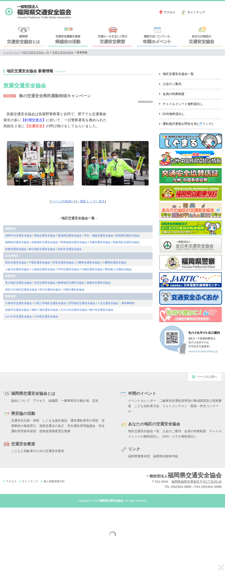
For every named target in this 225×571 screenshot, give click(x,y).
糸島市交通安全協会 (70, 249)
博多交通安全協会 (44, 235)
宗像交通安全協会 (100, 242)
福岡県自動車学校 (165, 456)
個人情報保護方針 (54, 481)
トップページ (11, 52)
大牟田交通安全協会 (46, 316)
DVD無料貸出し (174, 114)
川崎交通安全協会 (73, 289)
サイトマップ (196, 12)
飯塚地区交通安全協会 (71, 282)
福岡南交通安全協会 (17, 242)
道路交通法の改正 (51, 426)
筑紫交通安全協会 (63, 52)
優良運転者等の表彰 (84, 420)
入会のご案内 (172, 84)
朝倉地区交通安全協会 (126, 242)
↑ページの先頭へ (62, 201)
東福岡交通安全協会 (70, 235)
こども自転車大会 (146, 406)
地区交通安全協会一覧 (35, 52)
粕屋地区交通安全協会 (44, 242)
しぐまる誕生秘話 (54, 420)
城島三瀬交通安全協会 (44, 309)
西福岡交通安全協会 (128, 235)
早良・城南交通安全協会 (98, 235)
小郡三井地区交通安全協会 (50, 303)
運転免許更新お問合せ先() (188, 123)
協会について (20, 400)
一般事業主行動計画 (75, 400)
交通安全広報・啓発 (25, 420)
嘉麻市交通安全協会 (99, 282)
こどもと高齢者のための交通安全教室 (37, 451)
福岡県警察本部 (139, 456)
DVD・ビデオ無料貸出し (179, 436)
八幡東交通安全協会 (88, 262)
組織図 (53, 400)
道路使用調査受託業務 (54, 431)
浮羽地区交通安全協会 (81, 303)
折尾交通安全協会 (63, 262)
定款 (95, 400)
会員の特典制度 (173, 94)
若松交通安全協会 (16, 262)
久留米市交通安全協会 (18, 303)
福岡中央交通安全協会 (18, 235)
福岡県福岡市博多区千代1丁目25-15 (196, 481)
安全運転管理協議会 (81, 426)
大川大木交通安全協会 (73, 309)
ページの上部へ (207, 376)
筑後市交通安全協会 (17, 309)
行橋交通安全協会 (92, 269)
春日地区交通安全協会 (42, 249)
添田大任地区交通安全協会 (21, 289)
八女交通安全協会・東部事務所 (116, 303)
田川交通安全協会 (50, 289)
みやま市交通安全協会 (18, 316)
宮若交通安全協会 (44, 282)
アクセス (169, 12)
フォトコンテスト (174, 406)
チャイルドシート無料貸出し (183, 104)
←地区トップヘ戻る (91, 201)
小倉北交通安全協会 (17, 269)
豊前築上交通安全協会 (118, 269)
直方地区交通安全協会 (18, 282)
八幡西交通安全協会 (114, 262)
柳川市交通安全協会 (101, 309)
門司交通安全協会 (68, 269)
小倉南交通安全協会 (43, 269)
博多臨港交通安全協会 (73, 242)
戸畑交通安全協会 (39, 262)
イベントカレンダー (142, 400)
